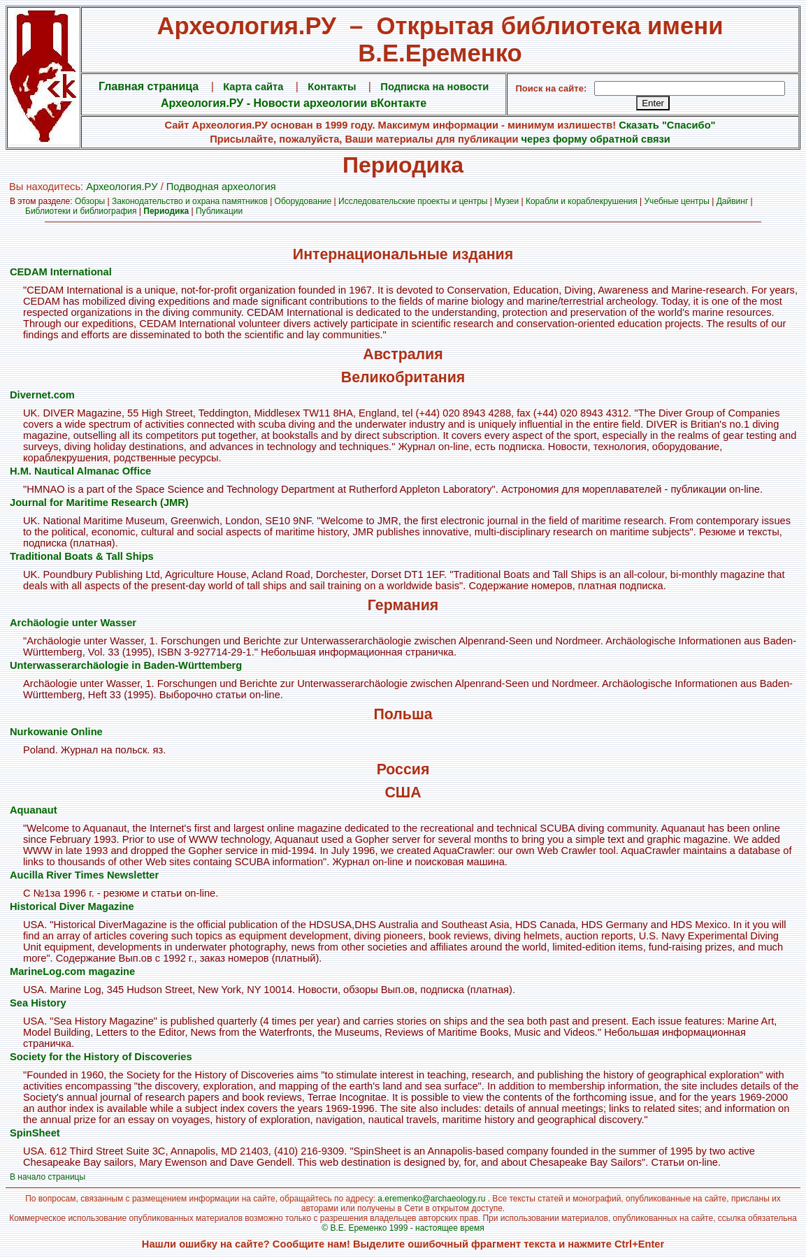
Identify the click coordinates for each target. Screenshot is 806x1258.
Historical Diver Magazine (72, 906)
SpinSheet (35, 1132)
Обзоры (90, 201)
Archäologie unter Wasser (73, 622)
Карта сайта (253, 86)
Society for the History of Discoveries (101, 1056)
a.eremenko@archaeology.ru (431, 1198)
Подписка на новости (434, 86)
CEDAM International (61, 271)
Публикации (219, 211)
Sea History (38, 1002)
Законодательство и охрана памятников (190, 201)
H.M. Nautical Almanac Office (80, 471)
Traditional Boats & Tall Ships (82, 556)
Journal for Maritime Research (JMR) (99, 502)
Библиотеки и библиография (80, 211)
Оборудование (303, 201)
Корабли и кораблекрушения (582, 201)
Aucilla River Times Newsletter (84, 875)
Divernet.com (42, 394)
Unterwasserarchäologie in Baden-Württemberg (126, 665)
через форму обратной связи (595, 139)
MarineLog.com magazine (72, 971)
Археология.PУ (121, 186)
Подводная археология (221, 186)
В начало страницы (47, 1177)
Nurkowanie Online (56, 731)
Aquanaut (33, 810)
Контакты (332, 86)
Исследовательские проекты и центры (412, 201)
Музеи (506, 201)
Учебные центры (677, 201)
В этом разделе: (42, 201)
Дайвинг (733, 201)
